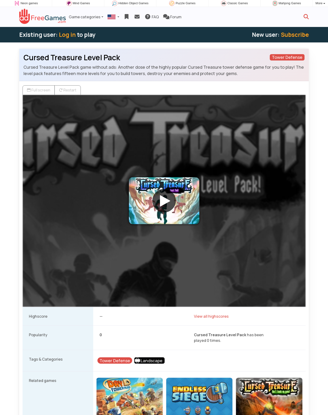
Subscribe (295, 34)
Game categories (84, 16)
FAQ (152, 16)
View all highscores (211, 316)
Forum (172, 16)
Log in (67, 34)
